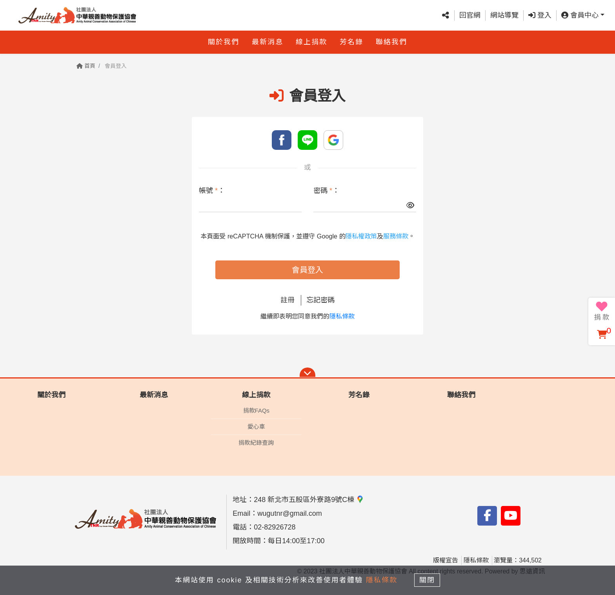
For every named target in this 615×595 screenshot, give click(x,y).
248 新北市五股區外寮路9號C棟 (309, 500)
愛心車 (256, 426)
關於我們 (223, 42)
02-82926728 (274, 527)
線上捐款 (311, 42)
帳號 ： (212, 191)
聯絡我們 (391, 42)
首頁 (85, 66)
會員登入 (307, 270)
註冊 (287, 300)
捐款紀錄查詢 (256, 442)
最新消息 (267, 42)
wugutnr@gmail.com (289, 513)
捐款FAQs (256, 410)
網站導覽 (504, 15)
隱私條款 (342, 316)
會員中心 (580, 15)
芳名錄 (351, 42)
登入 (539, 15)
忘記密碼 (320, 300)
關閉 (427, 580)
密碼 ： (326, 191)
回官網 (469, 15)
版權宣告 (445, 560)
